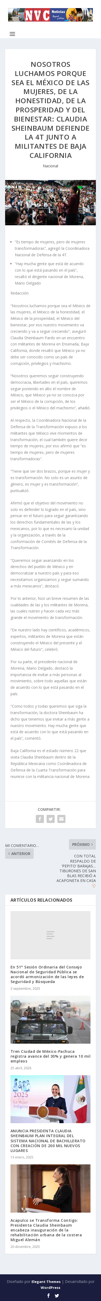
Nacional (50, 165)
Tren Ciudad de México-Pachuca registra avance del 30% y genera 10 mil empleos (51, 1056)
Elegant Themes (46, 1281)
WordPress (50, 1287)
